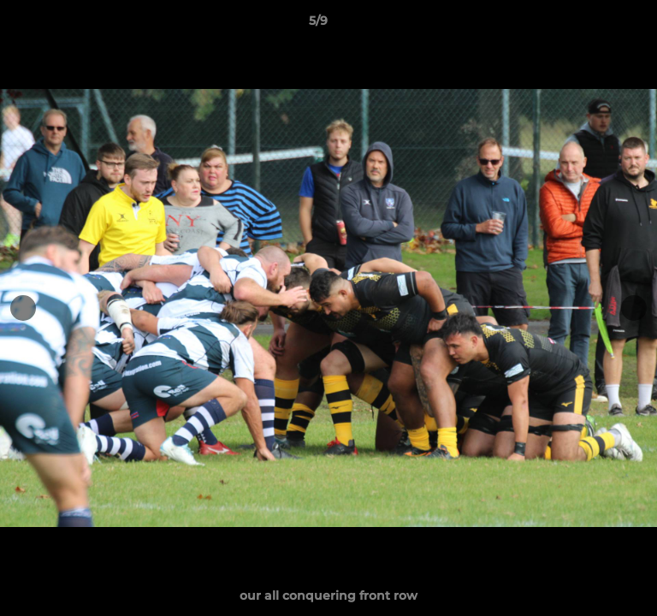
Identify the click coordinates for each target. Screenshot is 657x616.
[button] (595, 25)
